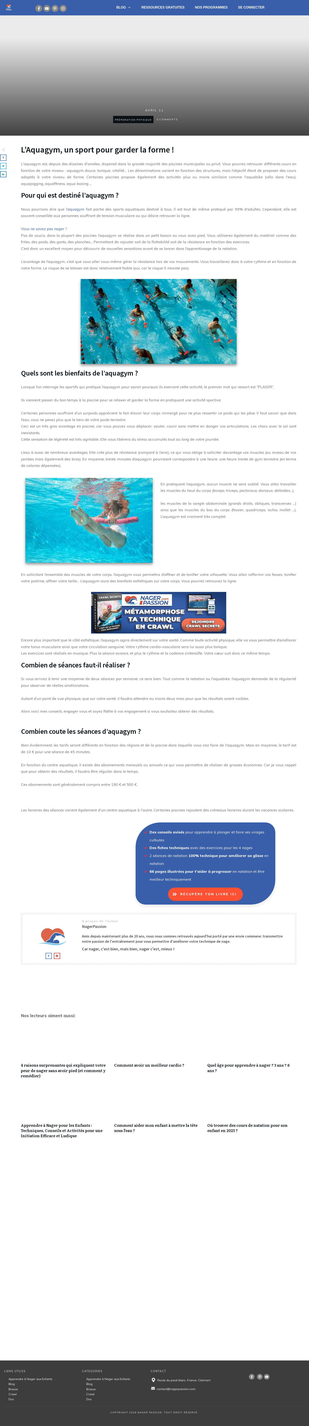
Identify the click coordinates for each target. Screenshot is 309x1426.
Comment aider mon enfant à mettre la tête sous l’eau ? (158, 1115)
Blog (12, 1384)
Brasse (13, 1389)
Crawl (13, 1394)
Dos (11, 1399)
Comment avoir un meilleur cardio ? (158, 1055)
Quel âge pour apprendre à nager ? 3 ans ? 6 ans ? (252, 1055)
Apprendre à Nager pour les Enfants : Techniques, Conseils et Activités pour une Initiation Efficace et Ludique (65, 1115)
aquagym (75, 209)
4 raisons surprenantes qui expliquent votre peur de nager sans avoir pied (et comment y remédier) (65, 1055)
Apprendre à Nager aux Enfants (30, 1379)
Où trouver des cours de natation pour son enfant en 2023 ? (252, 1115)
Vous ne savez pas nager (42, 228)
